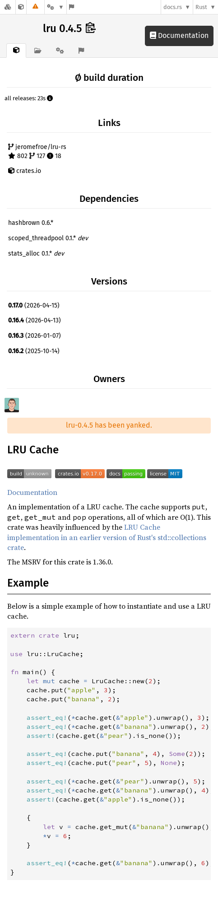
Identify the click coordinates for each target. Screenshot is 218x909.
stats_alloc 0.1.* (36, 253)
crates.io (24, 171)
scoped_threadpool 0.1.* (48, 238)
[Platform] (55, 7)
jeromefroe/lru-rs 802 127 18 (37, 151)
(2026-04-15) (34, 305)
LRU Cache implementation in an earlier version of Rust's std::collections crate (106, 537)
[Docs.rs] (7, 7)
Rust (201, 7)
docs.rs (172, 7)
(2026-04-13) (34, 320)
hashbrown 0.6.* (30, 223)
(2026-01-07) (34, 336)
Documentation (179, 35)
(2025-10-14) (34, 351)
